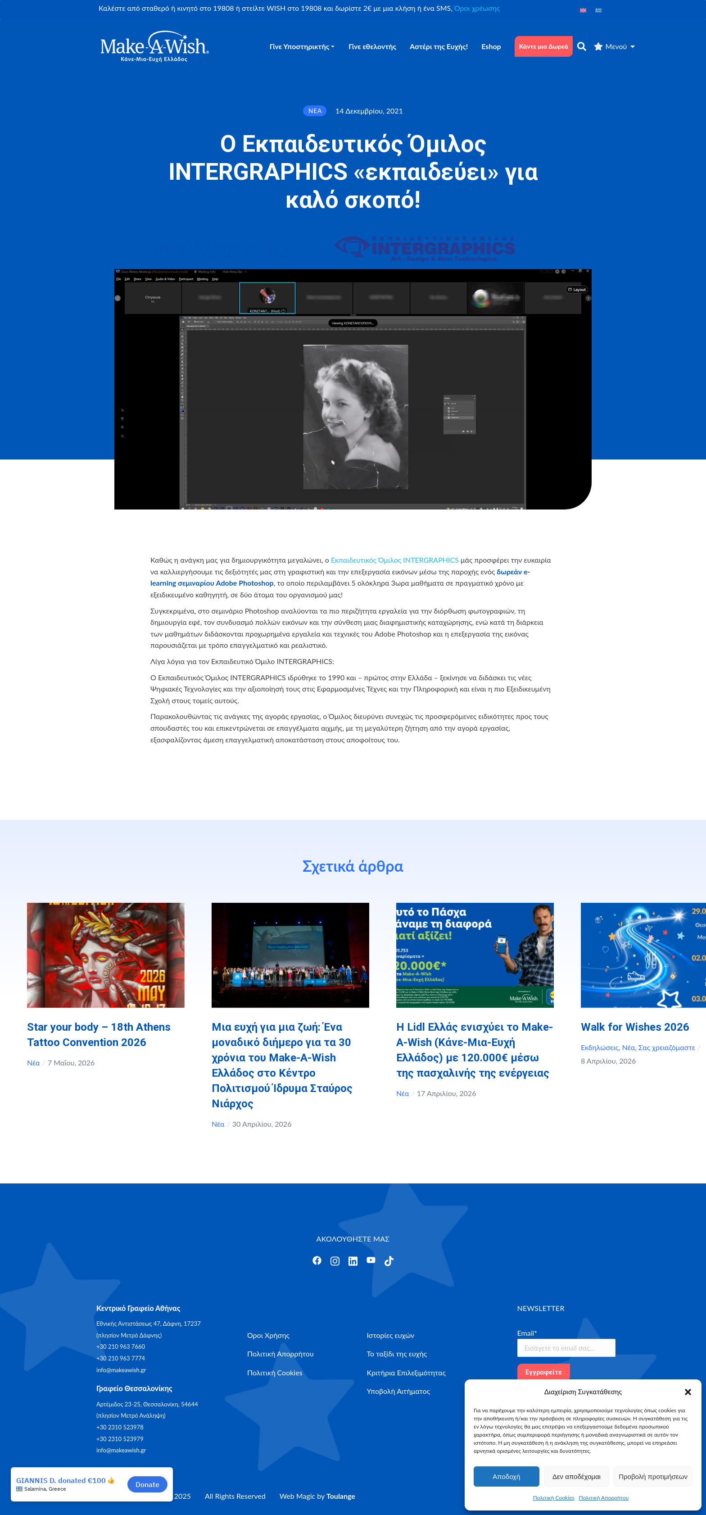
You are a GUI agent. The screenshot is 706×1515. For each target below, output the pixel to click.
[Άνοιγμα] (316, 1260)
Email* (527, 1332)
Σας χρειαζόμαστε (666, 1047)
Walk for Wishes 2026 (635, 1027)
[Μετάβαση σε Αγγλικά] (583, 10)
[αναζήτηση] (581, 46)
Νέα (33, 1062)
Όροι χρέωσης (477, 8)
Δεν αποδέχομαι (576, 1476)
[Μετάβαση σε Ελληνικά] (598, 10)
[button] (687, 1392)
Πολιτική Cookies (554, 1497)
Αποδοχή (506, 1476)
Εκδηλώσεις (600, 1047)
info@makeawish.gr (121, 1370)
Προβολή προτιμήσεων (653, 1476)
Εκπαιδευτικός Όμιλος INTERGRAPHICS (395, 559)
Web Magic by (317, 1496)
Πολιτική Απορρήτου (604, 1497)
